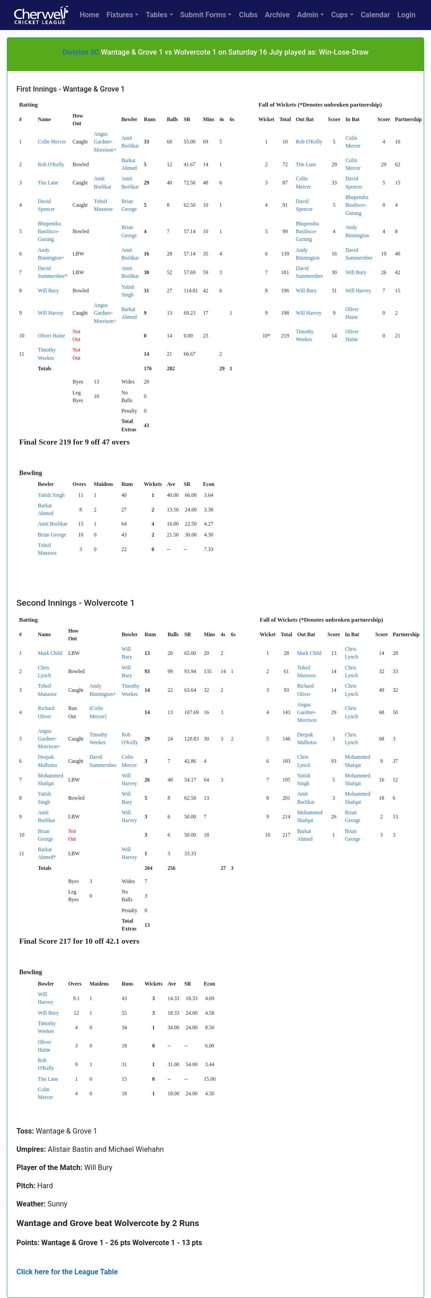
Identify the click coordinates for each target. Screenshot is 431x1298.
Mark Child (50, 653)
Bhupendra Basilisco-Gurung (357, 205)
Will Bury (355, 272)
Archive (277, 14)
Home (89, 14)
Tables (156, 14)
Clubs (248, 14)
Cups (339, 14)
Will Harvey (358, 290)
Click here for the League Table (67, 1271)
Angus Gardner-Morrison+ (105, 142)
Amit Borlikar (52, 523)
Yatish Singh (51, 495)
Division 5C (80, 52)
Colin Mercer (52, 141)
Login (406, 14)
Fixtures (120, 14)
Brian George (52, 534)
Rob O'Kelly (309, 141)
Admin (307, 14)
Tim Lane (306, 164)
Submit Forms (203, 14)
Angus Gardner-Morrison (307, 712)
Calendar (375, 14)
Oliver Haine (51, 335)
